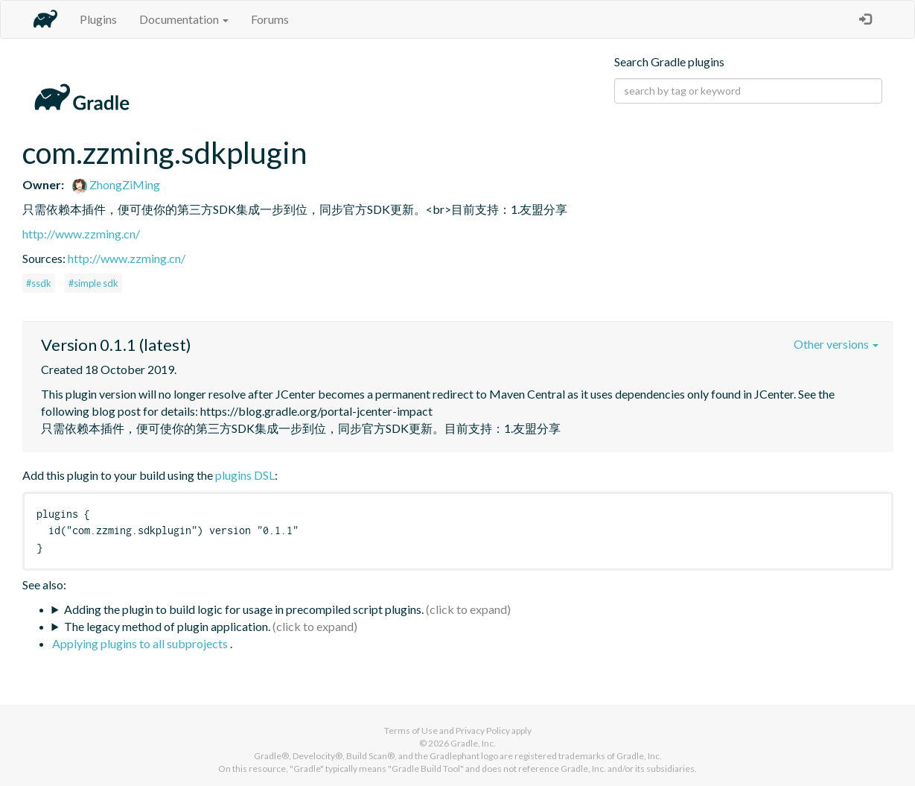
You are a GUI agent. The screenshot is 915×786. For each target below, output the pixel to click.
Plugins (98, 19)
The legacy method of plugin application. (167, 626)
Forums (270, 19)
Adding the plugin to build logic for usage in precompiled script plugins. (244, 609)
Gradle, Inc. (473, 743)
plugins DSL (245, 475)
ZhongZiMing (116, 184)
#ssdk (38, 283)
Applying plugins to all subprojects (141, 643)
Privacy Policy (483, 730)
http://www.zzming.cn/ (81, 233)
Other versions (836, 344)
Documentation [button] (184, 19)
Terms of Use (411, 730)
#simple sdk (93, 283)
